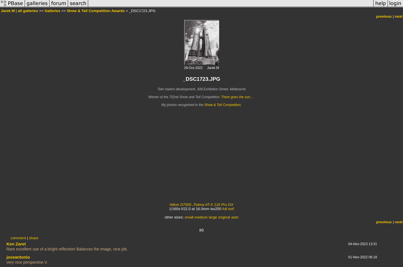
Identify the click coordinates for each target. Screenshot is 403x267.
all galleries (28, 11)
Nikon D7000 (180, 204)
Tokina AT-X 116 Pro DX (213, 204)
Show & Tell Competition (222, 105)
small (189, 217)
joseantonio (18, 257)
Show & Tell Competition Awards (96, 11)
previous (384, 16)
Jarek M (8, 11)
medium (201, 217)
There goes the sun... (237, 97)
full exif (228, 209)
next (398, 16)
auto (234, 217)
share (33, 238)
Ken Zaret (16, 243)
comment (18, 238)
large (213, 217)
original (224, 217)
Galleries (52, 11)
